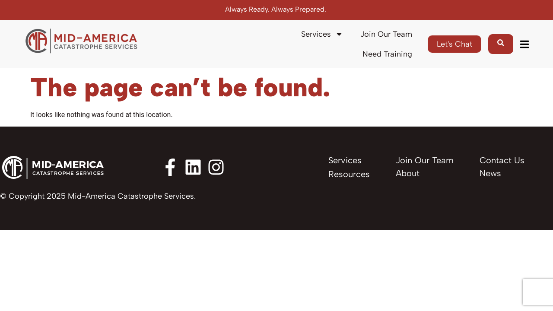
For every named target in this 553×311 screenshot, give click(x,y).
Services (322, 34)
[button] (524, 44)
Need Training (387, 54)
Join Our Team (386, 34)
